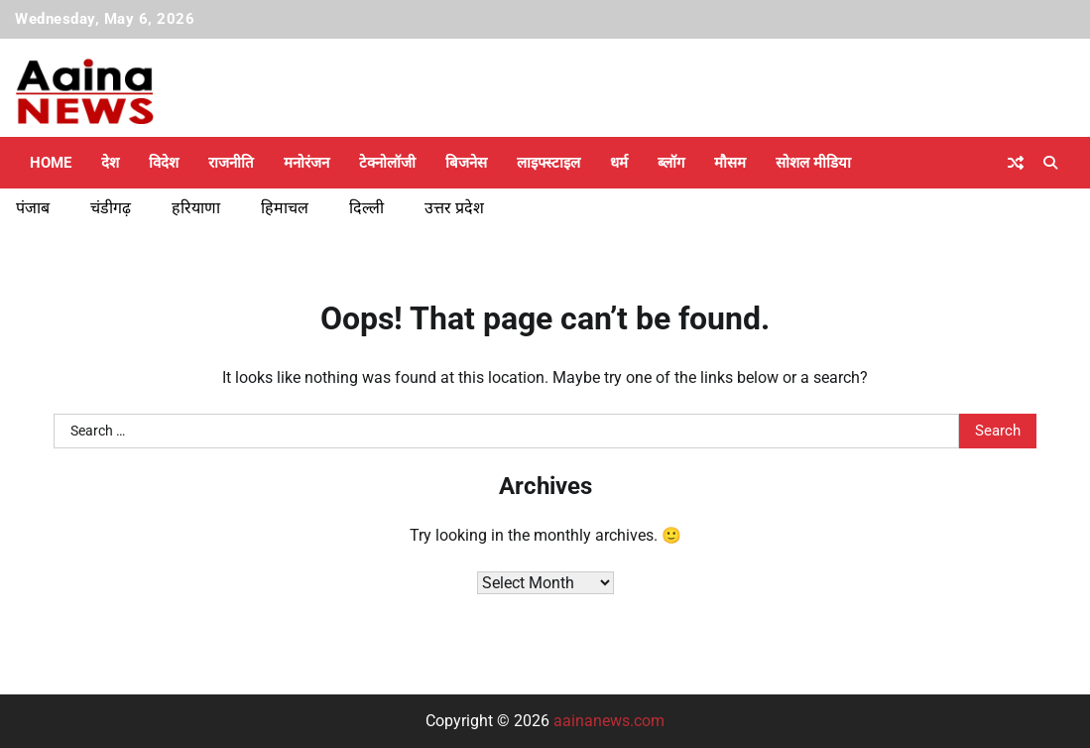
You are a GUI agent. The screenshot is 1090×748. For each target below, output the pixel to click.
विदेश (164, 163)
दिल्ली (366, 207)
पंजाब (33, 207)
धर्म (619, 163)
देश (110, 163)
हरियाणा (196, 207)
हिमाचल (284, 207)
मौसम (730, 163)
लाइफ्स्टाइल (548, 163)
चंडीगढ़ (110, 207)
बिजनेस (466, 163)
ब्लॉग (671, 163)
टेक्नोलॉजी (387, 163)
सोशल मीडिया (813, 163)
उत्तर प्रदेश (454, 207)
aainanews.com (609, 720)
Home (50, 163)
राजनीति (231, 163)
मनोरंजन (306, 163)
